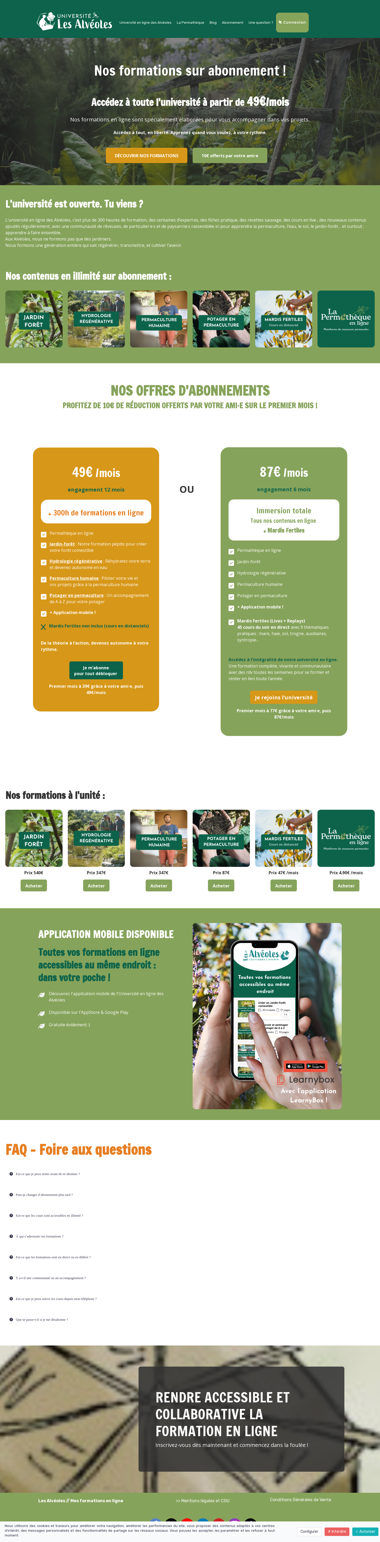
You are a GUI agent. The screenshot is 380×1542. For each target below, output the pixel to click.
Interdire (337, 1531)
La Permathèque (190, 22)
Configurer (309, 1531)
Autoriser (365, 1531)
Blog (213, 22)
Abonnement (232, 22)
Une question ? (261, 22)
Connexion (292, 22)
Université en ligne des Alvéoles (146, 22)
